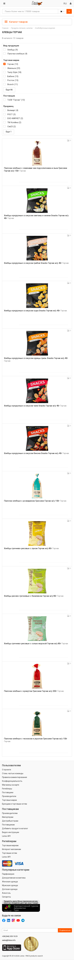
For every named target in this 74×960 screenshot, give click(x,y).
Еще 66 (9, 89)
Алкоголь (6, 893)
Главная (5, 28)
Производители (9, 796)
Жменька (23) (13, 68)
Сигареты (6, 897)
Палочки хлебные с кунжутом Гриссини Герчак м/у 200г (34, 691)
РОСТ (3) (11, 114)
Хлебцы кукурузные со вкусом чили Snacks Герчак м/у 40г (35, 406)
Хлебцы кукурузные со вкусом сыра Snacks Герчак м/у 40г (35, 310)
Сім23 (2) (11, 126)
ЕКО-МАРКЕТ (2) (15, 118)
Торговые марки (9, 800)
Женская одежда (10, 882)
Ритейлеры (7, 789)
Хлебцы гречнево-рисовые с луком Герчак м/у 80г (31, 548)
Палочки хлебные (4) (17, 53)
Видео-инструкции (10, 832)
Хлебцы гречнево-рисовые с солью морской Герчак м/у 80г (36, 643)
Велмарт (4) (12, 110)
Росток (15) (12, 80)
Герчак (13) (12, 64)
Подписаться (64, 930)
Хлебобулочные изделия (45, 28)
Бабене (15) (12, 76)
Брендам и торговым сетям (14, 804)
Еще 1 (8, 131)
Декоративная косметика (13, 878)
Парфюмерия (8, 874)
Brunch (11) (12, 84)
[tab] (37, 21)
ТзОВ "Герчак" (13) (16, 100)
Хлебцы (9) (12, 50)
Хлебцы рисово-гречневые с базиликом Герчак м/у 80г (34, 596)
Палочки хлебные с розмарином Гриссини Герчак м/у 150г (35, 501)
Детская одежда (9, 889)
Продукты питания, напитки (22, 28)
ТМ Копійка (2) (14, 122)
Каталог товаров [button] (16, 22)
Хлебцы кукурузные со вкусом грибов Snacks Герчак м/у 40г (36, 263)
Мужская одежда (10, 885)
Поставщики (7, 792)
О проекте (6, 770)
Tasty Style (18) (14, 72)
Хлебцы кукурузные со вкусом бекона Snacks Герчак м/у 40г (36, 453)
